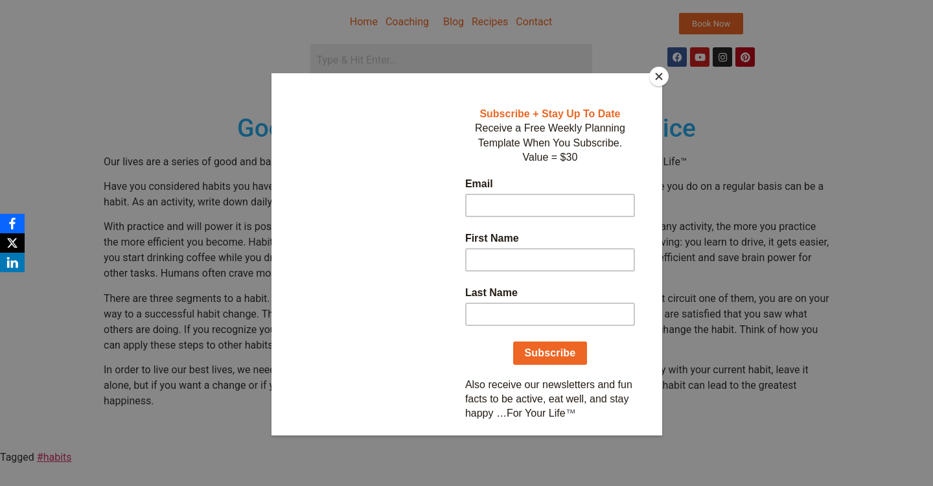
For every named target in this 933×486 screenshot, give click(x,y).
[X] (12, 243)
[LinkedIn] (12, 262)
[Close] (659, 76)
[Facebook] (12, 223)
